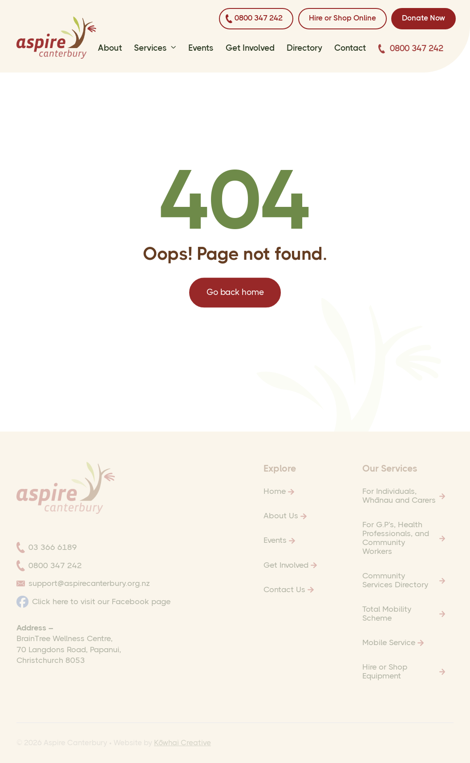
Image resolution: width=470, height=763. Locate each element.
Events (200, 48)
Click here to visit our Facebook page (101, 601)
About (110, 48)
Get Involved (250, 48)
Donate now (423, 18)
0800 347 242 (416, 48)
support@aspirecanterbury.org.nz (89, 583)
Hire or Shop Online (342, 18)
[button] (155, 50)
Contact (350, 48)
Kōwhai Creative (182, 743)
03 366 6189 (52, 547)
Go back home (234, 296)
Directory (304, 48)
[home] (56, 37)
